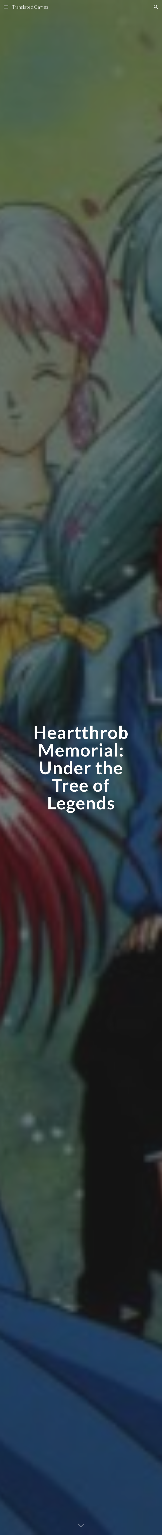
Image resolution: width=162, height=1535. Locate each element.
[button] (6, 7)
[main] (80, 767)
